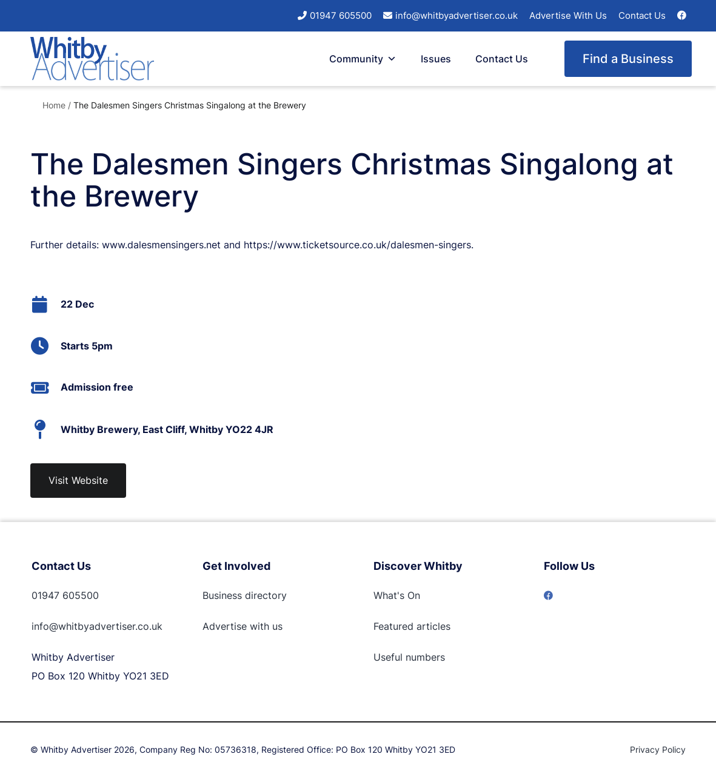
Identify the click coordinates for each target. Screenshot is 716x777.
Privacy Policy (658, 749)
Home (53, 105)
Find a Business (628, 58)
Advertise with (235, 626)
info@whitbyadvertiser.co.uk (456, 15)
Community (362, 59)
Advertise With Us (568, 15)
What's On (396, 595)
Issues (436, 59)
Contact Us (642, 15)
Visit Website (78, 480)
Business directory (244, 595)
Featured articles (411, 626)
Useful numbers (409, 657)
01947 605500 (341, 15)
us (276, 626)
